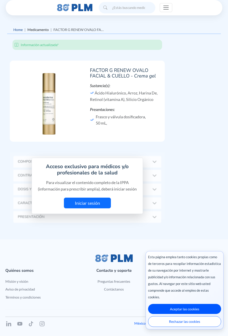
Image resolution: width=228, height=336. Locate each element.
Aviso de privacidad (20, 289)
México (140, 323)
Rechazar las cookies (184, 321)
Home (18, 29)
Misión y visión (16, 281)
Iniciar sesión (87, 203)
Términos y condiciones (23, 297)
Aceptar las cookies (184, 309)
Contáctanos (114, 289)
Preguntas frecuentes (114, 281)
